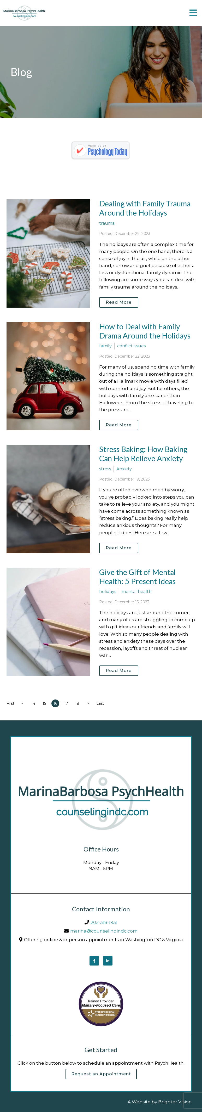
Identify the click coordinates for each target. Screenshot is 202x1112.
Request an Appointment (101, 1073)
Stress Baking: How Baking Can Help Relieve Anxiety (143, 453)
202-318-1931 (104, 922)
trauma (107, 223)
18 (77, 703)
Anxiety (124, 468)
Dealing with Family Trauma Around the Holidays (145, 208)
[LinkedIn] (107, 961)
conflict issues (131, 345)
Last (100, 703)
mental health (137, 591)
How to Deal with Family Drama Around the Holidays (145, 331)
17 (66, 703)
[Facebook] (94, 961)
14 (33, 703)
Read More (119, 302)
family (105, 345)
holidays (107, 591)
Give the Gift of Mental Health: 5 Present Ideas (137, 576)
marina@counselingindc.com (104, 931)
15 (44, 703)
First (10, 703)
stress (105, 468)
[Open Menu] (193, 13)
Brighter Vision (175, 1101)
